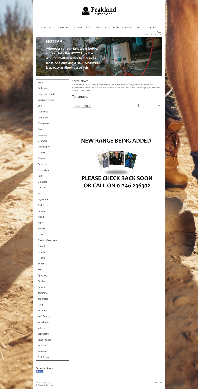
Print (39, 382)
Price (86, 106)
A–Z (77, 106)
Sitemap (47, 382)
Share (39, 371)
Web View (158, 382)
